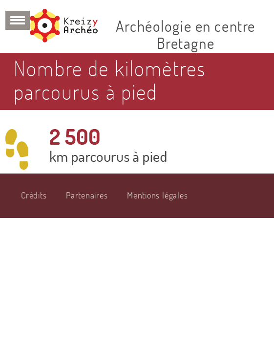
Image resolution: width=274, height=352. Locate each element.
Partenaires (87, 195)
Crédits (34, 195)
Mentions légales (157, 195)
